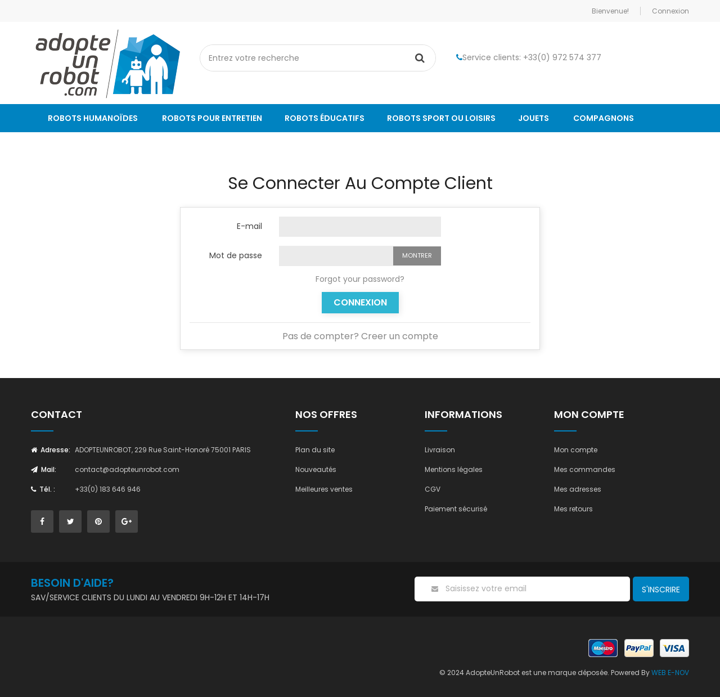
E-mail (249, 226)
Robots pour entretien (212, 118)
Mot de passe (235, 255)
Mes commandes (584, 469)
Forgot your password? (360, 279)
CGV (432, 489)
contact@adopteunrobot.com (127, 469)
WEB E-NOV (670, 672)
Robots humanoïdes (93, 118)
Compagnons (603, 118)
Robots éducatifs (324, 118)
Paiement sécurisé (456, 509)
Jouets (533, 118)
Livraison (440, 450)
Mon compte (575, 450)
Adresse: (50, 450)
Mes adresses (577, 489)
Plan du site (315, 450)
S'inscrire (661, 589)
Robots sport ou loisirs (441, 118)
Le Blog (64, 146)
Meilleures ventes (324, 489)
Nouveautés (315, 469)
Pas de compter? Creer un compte (360, 336)
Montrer (417, 255)
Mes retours (573, 509)
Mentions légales (454, 469)
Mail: (43, 469)
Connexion (360, 302)
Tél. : (43, 489)
